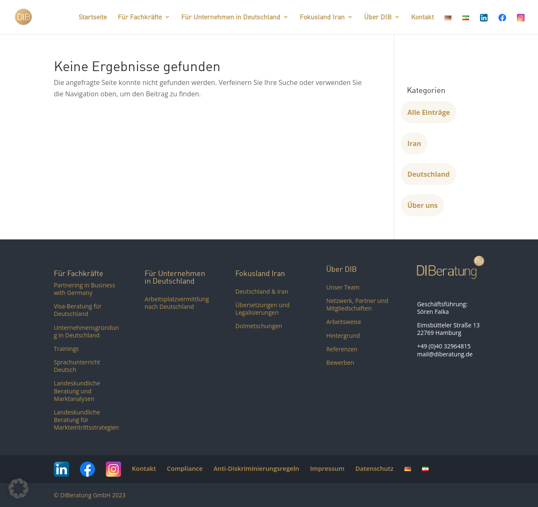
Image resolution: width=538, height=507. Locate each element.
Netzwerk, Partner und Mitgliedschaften (357, 304)
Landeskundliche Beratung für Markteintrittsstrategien (86, 419)
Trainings (66, 349)
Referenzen (341, 349)
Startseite (93, 17)
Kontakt (422, 17)
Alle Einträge (428, 112)
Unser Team (342, 287)
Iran (414, 143)
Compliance (185, 468)
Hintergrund (343, 336)
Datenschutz (374, 468)
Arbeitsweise (343, 322)
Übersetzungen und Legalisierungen (262, 308)
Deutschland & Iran (261, 291)
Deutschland (428, 174)
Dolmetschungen (258, 326)
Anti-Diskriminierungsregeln (256, 468)
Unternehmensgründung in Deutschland (86, 331)
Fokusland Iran (322, 17)
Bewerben (340, 362)
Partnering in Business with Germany (84, 289)
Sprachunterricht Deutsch (77, 366)
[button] (18, 488)
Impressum (327, 468)
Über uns (422, 205)
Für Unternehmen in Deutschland (230, 17)
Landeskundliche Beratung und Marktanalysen (77, 390)
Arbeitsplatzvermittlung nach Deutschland (177, 303)
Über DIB (378, 17)
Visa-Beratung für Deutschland (78, 310)
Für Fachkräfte (140, 17)
